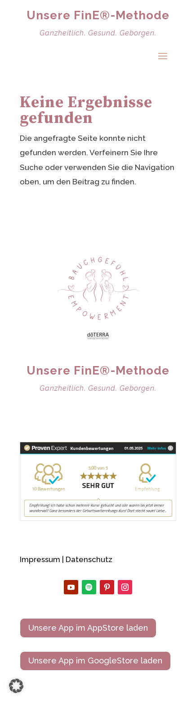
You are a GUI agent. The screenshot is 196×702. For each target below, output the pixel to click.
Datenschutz (89, 559)
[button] (16, 686)
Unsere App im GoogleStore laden (95, 660)
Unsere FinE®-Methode (98, 15)
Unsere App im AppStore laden (88, 627)
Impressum (40, 559)
